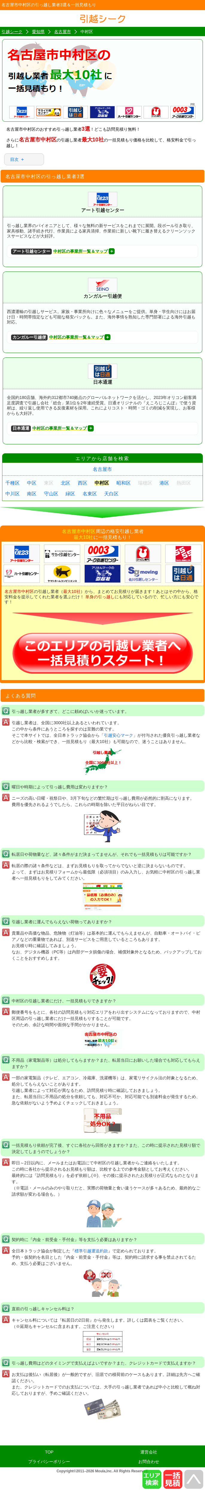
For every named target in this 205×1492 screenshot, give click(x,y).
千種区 (12, 482)
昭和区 (123, 482)
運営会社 (148, 1452)
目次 (14, 159)
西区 (82, 482)
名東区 (90, 493)
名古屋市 (102, 469)
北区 (65, 482)
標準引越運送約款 (91, 1251)
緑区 (70, 493)
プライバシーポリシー (49, 1461)
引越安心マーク (118, 735)
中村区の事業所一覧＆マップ (59, 252)
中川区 (12, 493)
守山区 (51, 493)
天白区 (111, 493)
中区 (32, 482)
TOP (49, 1452)
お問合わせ (148, 1461)
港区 (164, 482)
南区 (32, 493)
